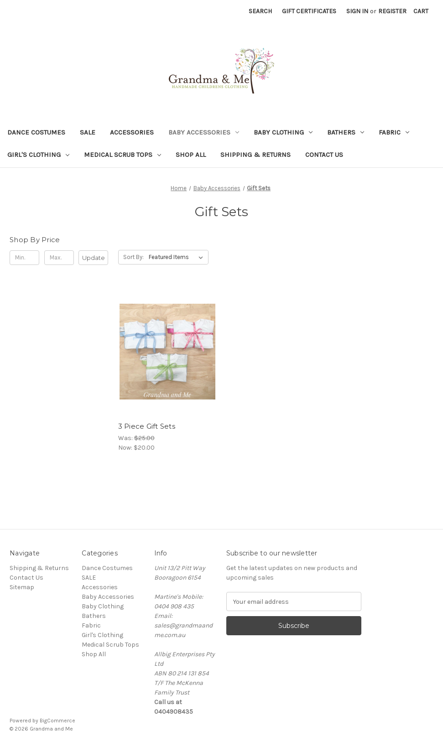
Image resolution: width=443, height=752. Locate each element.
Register (392, 11)
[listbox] (177, 257)
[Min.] (24, 257)
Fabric (394, 132)
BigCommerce (57, 720)
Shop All (191, 154)
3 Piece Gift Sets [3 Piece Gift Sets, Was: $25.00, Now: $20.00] (146, 426)
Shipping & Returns (255, 154)
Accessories (132, 132)
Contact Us (324, 154)
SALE (87, 132)
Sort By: (133, 257)
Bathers (345, 132)
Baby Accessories (203, 132)
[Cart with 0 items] (420, 11)
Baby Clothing (283, 132)
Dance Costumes (36, 132)
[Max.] (59, 257)
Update (93, 257)
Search (260, 11)
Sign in (357, 11)
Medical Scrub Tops (122, 154)
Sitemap (22, 587)
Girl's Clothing (38, 154)
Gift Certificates (309, 11)
